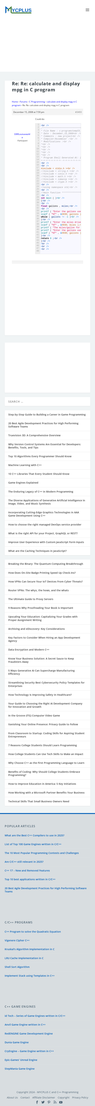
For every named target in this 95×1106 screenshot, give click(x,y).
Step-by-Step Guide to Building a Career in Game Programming (47, 414)
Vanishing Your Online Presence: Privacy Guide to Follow (43, 724)
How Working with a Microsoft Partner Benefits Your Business (46, 792)
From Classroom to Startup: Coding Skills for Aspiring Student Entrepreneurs (46, 735)
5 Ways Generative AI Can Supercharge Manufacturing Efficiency (41, 672)
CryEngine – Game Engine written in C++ (29, 1051)
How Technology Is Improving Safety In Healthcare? (40, 694)
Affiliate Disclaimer (43, 1097)
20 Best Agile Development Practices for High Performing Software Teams (43, 425)
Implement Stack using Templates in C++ (30, 975)
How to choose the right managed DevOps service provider (44, 524)
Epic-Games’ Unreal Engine (21, 1060)
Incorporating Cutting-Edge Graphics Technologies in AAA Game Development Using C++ (43, 514)
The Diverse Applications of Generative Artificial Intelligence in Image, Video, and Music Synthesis (46, 502)
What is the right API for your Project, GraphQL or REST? (43, 533)
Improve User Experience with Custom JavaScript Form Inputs (46, 542)
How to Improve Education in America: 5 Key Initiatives (42, 783)
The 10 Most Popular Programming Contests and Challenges (42, 853)
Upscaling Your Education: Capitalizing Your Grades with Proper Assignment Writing (43, 618)
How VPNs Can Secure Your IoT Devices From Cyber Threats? (45, 581)
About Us (12, 1097)
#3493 (78, 112)
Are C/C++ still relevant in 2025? (24, 861)
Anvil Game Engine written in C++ (25, 1024)
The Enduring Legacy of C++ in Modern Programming (40, 491)
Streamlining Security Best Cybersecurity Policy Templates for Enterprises (46, 684)
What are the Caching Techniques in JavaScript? (37, 551)
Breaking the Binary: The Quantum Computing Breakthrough (45, 563)
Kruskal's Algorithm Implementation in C (30, 949)
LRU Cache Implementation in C (24, 958)
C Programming (37, 101)
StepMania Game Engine (20, 1068)
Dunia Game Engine (17, 1042)
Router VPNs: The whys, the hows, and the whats (38, 590)
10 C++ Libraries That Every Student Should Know (38, 474)
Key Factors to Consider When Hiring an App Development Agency (44, 639)
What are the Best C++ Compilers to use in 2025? (34, 835)
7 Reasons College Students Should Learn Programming (42, 745)
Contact (25, 1097)
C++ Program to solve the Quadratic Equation (33, 931)
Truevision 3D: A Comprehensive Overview (34, 435)
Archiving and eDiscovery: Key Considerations (36, 628)
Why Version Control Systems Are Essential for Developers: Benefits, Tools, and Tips (44, 446)
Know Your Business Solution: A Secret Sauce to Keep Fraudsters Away (41, 660)
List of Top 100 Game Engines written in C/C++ (33, 844)
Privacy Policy (80, 1097)
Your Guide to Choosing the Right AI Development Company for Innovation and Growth (45, 705)
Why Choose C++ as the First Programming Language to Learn (46, 763)
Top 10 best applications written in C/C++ (30, 879)
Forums (23, 101)
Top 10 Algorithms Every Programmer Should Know (39, 456)
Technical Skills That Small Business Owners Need (38, 801)
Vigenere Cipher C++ (17, 940)
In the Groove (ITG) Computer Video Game (34, 715)
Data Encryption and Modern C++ (28, 649)
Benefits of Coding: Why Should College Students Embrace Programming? (44, 773)
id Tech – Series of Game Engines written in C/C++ (35, 1015)
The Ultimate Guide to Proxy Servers (30, 599)
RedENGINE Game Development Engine (29, 1033)
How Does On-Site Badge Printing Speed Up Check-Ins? (42, 572)
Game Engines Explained (23, 482)
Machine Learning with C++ (25, 465)
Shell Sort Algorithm (17, 967)
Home (15, 101)
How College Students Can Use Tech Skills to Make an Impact (45, 754)
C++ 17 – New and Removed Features (27, 870)
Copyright (63, 1097)
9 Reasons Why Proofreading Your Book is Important (40, 608)
